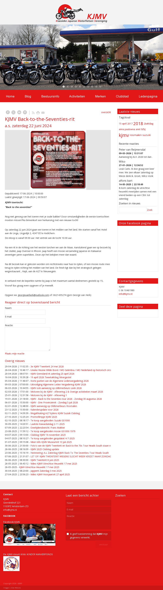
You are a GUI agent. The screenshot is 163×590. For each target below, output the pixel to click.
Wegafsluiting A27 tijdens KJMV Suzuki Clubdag (55, 413)
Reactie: (9, 325)
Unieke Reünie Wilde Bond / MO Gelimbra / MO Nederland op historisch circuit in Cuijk (75, 370)
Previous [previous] (4, 57)
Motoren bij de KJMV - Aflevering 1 (48, 395)
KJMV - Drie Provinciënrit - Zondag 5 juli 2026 (54, 402)
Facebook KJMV (11, 521)
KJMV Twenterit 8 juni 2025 (44, 460)
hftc (143, 129)
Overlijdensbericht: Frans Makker (47, 427)
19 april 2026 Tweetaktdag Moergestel (50, 377)
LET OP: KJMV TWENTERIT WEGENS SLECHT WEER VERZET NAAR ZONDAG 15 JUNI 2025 (78, 456)
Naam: (8, 307)
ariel (138, 129)
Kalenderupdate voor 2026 (44, 409)
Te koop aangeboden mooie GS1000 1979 (52, 431)
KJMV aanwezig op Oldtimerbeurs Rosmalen (53, 406)
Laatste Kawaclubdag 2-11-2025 (47, 424)
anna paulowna (127, 129)
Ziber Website (16, 588)
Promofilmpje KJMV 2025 (43, 416)
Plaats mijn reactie (14, 353)
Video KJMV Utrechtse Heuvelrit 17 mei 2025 (53, 463)
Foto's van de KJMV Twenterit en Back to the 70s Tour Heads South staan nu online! (74, 445)
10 (100, 86)
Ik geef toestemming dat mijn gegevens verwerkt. (89, 535)
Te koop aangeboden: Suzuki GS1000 (50, 420)
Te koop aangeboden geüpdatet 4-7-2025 (52, 438)
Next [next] (158, 57)
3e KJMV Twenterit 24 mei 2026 (47, 366)
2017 (130, 123)
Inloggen (6, 588)
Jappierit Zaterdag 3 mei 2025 (46, 470)
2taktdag (148, 123)
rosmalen (136, 135)
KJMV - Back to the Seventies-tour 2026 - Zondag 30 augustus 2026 (66, 398)
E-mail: (8, 316)
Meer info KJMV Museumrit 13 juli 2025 (51, 442)
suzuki (146, 135)
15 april (122, 123)
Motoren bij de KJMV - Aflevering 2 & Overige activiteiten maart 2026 (66, 391)
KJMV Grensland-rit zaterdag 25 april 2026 (52, 373)
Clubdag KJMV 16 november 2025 (48, 434)
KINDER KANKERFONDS (40, 554)
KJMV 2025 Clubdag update (44, 449)
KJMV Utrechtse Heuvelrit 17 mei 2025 (39, 467)
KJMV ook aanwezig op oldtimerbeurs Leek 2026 (56, 388)
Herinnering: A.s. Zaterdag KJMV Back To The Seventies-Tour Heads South (69, 452)
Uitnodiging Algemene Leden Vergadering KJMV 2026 (58, 384)
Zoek (149, 209)
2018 (138, 123)
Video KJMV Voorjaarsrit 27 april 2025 (50, 474)
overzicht (106, 112)
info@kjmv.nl (125, 293)
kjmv (124, 135)
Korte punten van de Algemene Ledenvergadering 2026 (59, 380)
